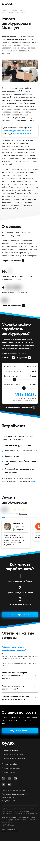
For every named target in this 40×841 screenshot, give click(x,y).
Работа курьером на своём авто (13, 758)
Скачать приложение (20, 614)
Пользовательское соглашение (13, 791)
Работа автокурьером (17, 10)
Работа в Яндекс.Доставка (11, 768)
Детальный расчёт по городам (18, 407)
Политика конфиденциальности (14, 794)
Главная (4, 10)
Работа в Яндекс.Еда (9, 764)
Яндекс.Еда (22, 357)
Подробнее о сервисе (11, 260)
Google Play (23, 514)
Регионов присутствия (11, 305)
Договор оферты (8, 797)
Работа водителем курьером (12, 754)
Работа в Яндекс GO (9, 772)
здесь (32, 481)
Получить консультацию (20, 730)
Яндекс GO (6, 357)
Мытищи (30, 366)
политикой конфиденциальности (11, 809)
